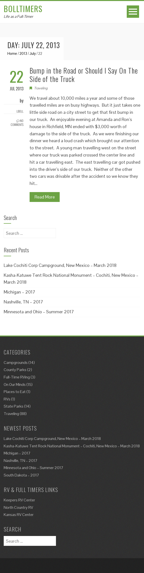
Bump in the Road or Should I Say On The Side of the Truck (84, 74)
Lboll (20, 111)
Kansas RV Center (19, 514)
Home (12, 53)
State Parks (13, 406)
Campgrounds (16, 362)
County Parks (15, 369)
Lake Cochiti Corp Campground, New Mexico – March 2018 (60, 265)
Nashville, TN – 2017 (23, 302)
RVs (7, 399)
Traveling (41, 88)
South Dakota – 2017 (21, 475)
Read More (45, 197)
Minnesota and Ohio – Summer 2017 (39, 312)
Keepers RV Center (19, 500)
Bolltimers (23, 8)
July (33, 53)
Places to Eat (15, 391)
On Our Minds (15, 384)
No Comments (17, 123)
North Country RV (18, 507)
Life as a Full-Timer (18, 16)
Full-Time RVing (17, 377)
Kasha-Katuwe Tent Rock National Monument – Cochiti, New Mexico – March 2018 (72, 446)
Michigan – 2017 (19, 292)
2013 (23, 53)
